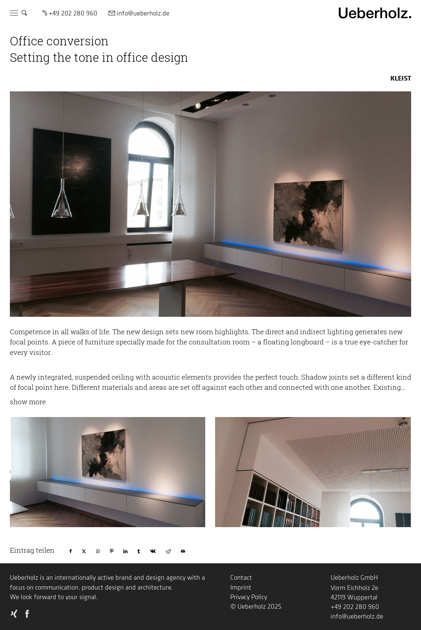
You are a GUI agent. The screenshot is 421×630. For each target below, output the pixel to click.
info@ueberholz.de (357, 616)
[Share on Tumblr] (139, 551)
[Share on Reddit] (168, 551)
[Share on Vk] (153, 551)
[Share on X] (84, 551)
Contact (241, 577)
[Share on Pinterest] (111, 551)
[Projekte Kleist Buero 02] (107, 472)
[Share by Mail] (183, 551)
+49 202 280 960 (355, 606)
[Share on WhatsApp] (98, 551)
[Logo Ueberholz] (375, 12)
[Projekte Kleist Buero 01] (312, 472)
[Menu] (14, 13)
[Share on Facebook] (70, 551)
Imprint (240, 587)
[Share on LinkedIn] (125, 551)
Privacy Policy (248, 597)
